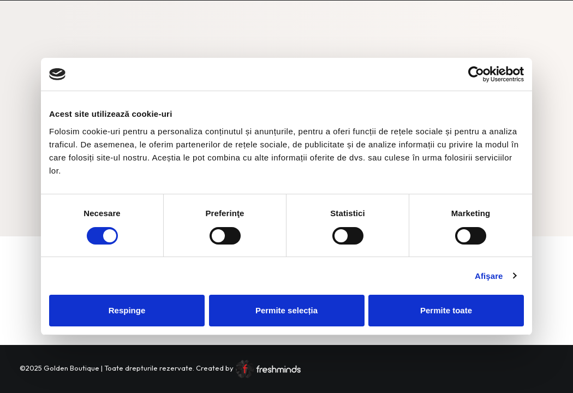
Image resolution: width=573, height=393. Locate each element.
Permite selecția (286, 310)
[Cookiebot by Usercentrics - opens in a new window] (476, 74)
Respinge (127, 310)
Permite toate (446, 310)
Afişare (489, 276)
